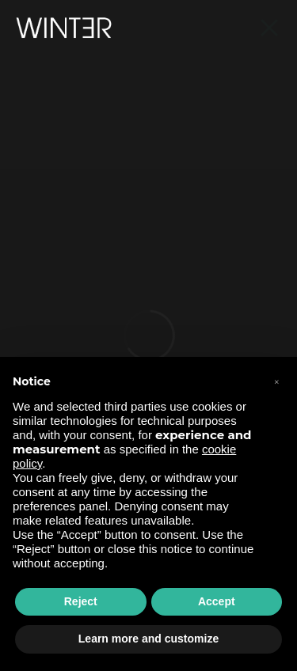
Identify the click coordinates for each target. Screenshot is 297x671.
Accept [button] (216, 601)
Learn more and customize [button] (148, 638)
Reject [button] (80, 601)
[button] (276, 382)
